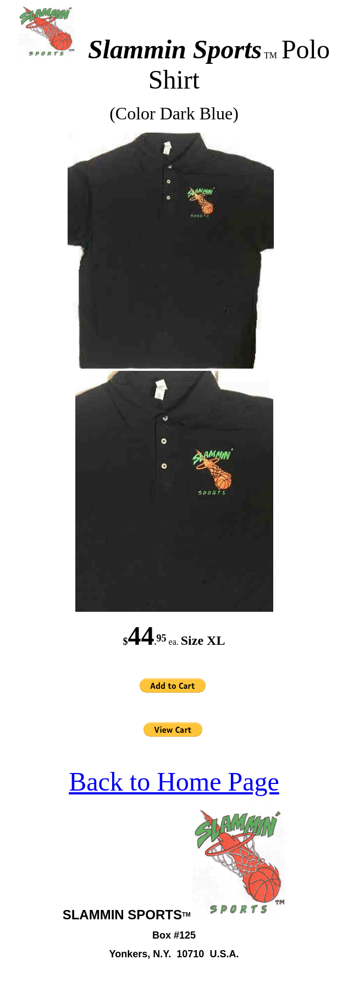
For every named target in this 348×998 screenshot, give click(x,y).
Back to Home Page (174, 781)
